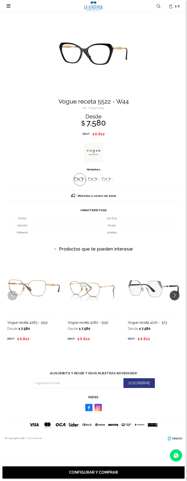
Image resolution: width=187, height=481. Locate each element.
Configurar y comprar (93, 472)
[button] (176, 305)
